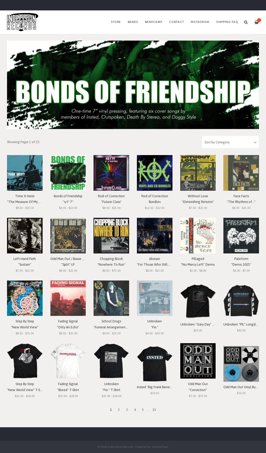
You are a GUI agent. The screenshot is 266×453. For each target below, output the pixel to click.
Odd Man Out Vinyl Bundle (242, 387)
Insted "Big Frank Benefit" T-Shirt (161, 387)
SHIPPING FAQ (227, 22)
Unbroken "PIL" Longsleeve (243, 324)
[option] (133, 85)
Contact (176, 22)
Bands (133, 22)
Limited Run (160, 446)
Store (116, 22)
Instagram (200, 22)
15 (154, 410)
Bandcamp (153, 22)
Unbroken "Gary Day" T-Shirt (201, 324)
